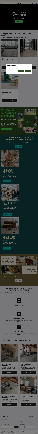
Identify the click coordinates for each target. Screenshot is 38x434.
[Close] (31, 65)
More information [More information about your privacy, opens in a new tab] (21, 68)
